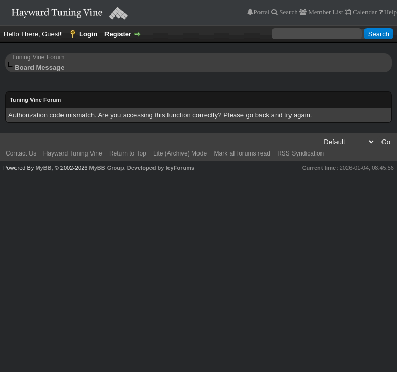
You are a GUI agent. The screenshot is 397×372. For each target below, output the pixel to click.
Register (117, 34)
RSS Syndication (300, 153)
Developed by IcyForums (160, 168)
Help (390, 12)
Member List (325, 12)
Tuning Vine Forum (38, 57)
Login (88, 34)
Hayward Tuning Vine (72, 153)
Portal (262, 12)
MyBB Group (106, 168)
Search (287, 12)
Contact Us (21, 153)
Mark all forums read (241, 153)
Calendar (364, 12)
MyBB (43, 168)
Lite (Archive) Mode (180, 153)
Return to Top (127, 153)
